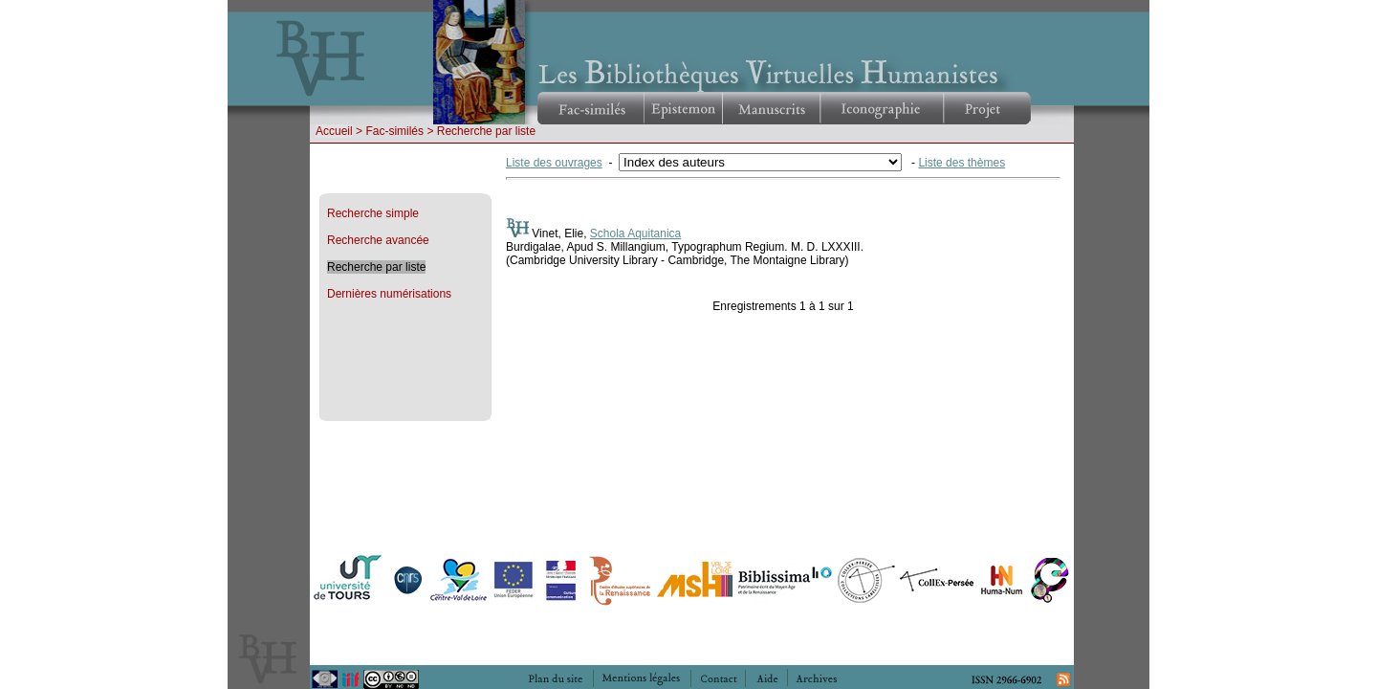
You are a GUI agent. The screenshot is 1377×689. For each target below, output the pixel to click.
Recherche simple (373, 213)
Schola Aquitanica (635, 233)
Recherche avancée (378, 240)
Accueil (334, 131)
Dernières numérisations (389, 293)
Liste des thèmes (961, 162)
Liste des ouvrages (554, 162)
